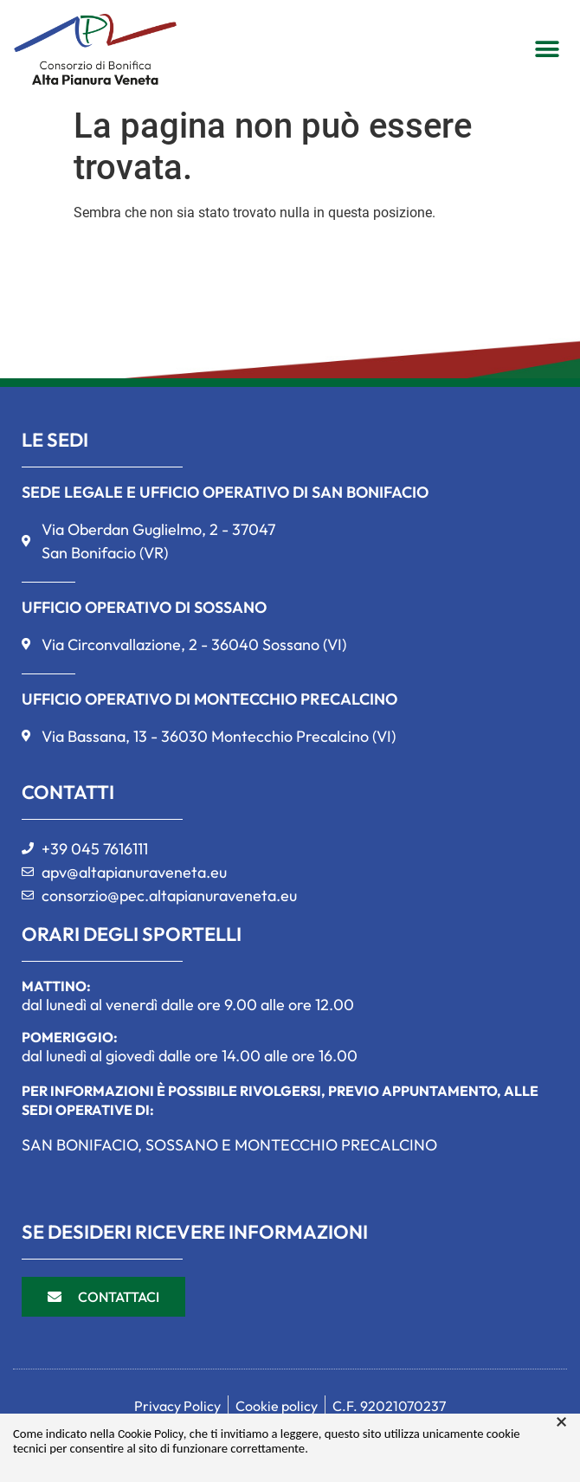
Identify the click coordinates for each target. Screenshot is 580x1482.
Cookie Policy (151, 1433)
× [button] (561, 1422)
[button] (546, 48)
